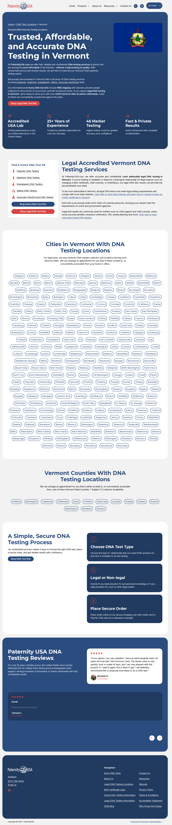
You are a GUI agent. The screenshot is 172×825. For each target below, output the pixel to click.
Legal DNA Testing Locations (118, 784)
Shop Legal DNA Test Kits (24, 103)
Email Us (12, 785)
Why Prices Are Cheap (150, 806)
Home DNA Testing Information (119, 795)
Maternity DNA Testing (28, 177)
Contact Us (125, 6)
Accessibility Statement (150, 800)
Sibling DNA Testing (27, 190)
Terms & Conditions (148, 795)
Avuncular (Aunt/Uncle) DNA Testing (35, 197)
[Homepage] (20, 6)
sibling (54, 82)
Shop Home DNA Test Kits (33, 204)
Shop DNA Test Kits (21, 559)
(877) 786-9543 (16, 781)
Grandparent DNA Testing (29, 184)
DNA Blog (109, 806)
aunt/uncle (74, 82)
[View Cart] (142, 6)
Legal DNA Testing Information (119, 800)
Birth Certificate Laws (114, 789)
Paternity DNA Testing (28, 171)
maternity (31, 82)
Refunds (143, 784)
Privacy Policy (146, 789)
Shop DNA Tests (112, 773)
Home (72, 6)
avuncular (63, 82)
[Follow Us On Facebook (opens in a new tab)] (9, 790)
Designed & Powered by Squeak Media (146, 822)
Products (83, 6)
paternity (21, 82)
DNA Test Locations (26, 24)
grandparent (44, 82)
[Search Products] (136, 6)
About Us (97, 6)
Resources (111, 6)
